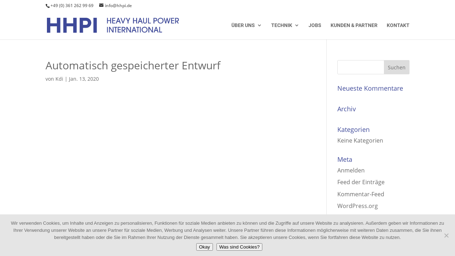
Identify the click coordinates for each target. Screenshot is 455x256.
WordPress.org (357, 206)
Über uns (243, 25)
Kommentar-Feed (360, 194)
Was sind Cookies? (239, 247)
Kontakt (398, 25)
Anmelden (351, 170)
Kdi (59, 78)
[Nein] (446, 235)
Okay (204, 247)
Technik (281, 25)
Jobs (315, 25)
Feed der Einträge (361, 182)
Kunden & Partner (354, 25)
